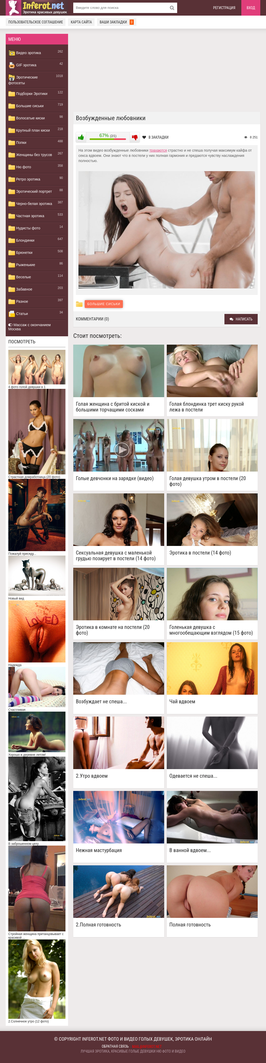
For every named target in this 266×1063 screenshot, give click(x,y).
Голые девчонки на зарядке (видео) (115, 478)
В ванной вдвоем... (190, 850)
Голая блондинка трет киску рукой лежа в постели (206, 407)
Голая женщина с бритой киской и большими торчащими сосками (112, 407)
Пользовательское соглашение (35, 22)
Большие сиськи (26, 106)
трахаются (158, 150)
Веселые (19, 277)
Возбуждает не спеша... (101, 702)
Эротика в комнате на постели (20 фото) (113, 630)
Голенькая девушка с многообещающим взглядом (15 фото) (211, 630)
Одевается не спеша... (193, 776)
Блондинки (21, 240)
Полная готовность (190, 925)
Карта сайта (81, 22)
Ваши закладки (117, 22)
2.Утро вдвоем (92, 776)
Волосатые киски (26, 118)
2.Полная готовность (98, 925)
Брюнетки (20, 252)
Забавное (20, 289)
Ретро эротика (24, 179)
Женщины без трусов (30, 155)
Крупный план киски (29, 130)
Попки (17, 142)
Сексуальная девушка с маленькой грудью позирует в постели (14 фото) (116, 555)
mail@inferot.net (147, 1047)
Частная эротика (26, 216)
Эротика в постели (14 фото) (200, 553)
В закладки (155, 137)
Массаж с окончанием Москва (29, 327)
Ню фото (19, 167)
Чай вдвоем (182, 702)
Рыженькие (21, 265)
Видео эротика (24, 53)
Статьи (18, 314)
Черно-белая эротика (30, 204)
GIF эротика (22, 65)
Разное (18, 301)
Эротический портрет (30, 191)
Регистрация (224, 8)
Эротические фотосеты (23, 79)
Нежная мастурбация (99, 850)
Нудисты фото (24, 228)
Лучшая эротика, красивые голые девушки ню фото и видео (133, 1051)
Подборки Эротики (28, 94)
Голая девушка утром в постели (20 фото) (207, 481)
